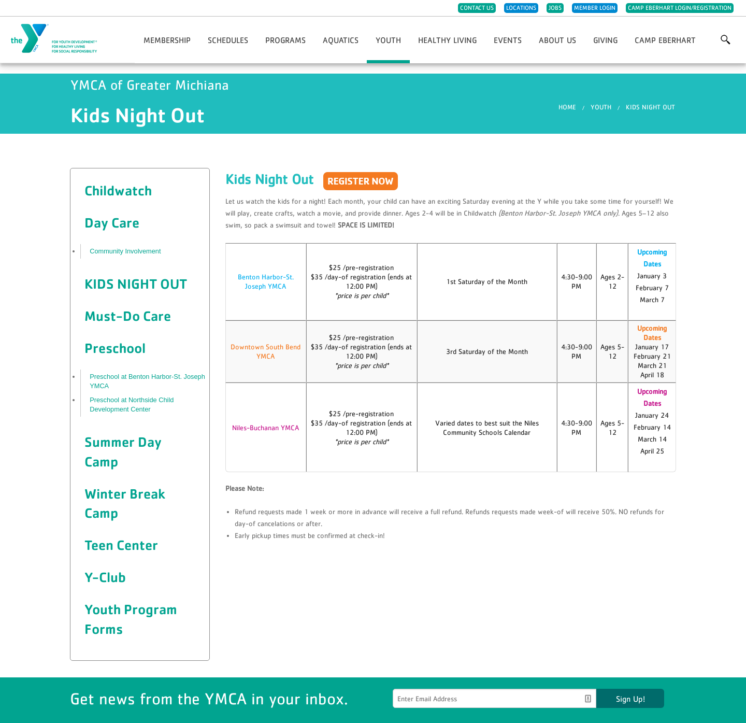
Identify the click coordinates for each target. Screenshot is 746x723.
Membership (167, 40)
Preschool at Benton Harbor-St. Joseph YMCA (147, 381)
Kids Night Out (650, 107)
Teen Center (121, 544)
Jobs (555, 7)
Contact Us (477, 7)
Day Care (111, 222)
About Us (557, 40)
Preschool (115, 347)
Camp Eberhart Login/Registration (679, 7)
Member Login (594, 7)
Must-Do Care (127, 315)
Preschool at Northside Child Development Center (132, 404)
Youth (388, 40)
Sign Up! (630, 698)
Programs (285, 40)
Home (567, 107)
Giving (605, 40)
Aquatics (340, 40)
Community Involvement (125, 251)
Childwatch (118, 190)
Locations (521, 7)
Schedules (228, 40)
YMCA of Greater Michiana (60, 38)
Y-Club (105, 577)
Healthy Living (447, 40)
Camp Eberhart (665, 40)
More (725, 40)
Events (508, 40)
